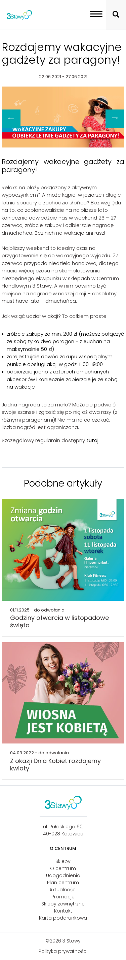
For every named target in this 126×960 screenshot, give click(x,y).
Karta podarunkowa (63, 918)
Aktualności (63, 889)
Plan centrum (63, 882)
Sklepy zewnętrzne (63, 903)
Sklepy (63, 861)
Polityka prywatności (63, 951)
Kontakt (63, 910)
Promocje (63, 896)
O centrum (63, 868)
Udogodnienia (63, 875)
